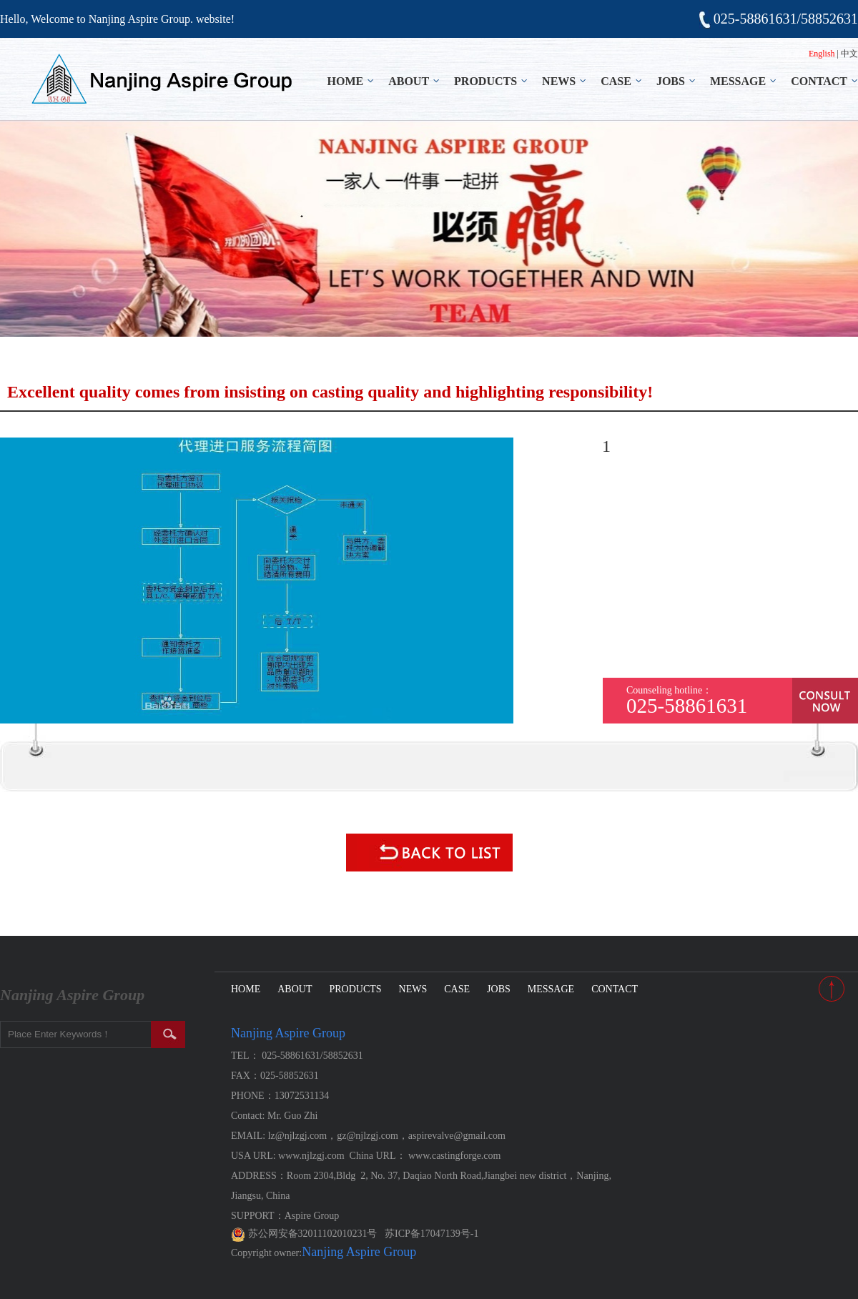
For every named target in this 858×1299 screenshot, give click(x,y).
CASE (616, 81)
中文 (849, 54)
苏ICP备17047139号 (427, 1233)
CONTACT (819, 81)
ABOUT (408, 81)
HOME (345, 81)
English (822, 54)
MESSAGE (738, 81)
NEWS (559, 81)
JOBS (670, 81)
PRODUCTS (485, 81)
